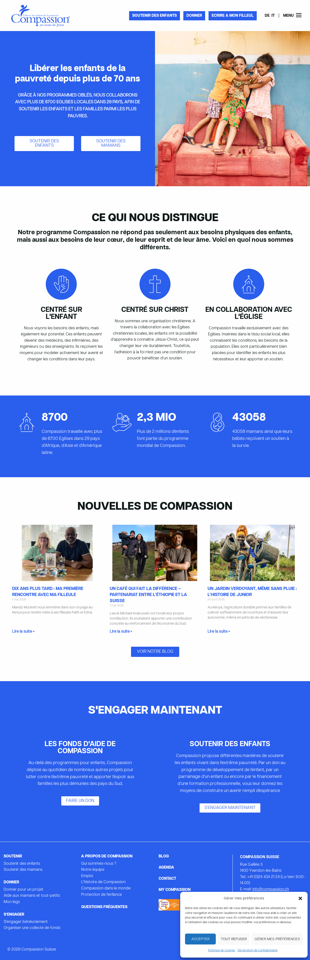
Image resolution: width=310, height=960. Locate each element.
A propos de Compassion (106, 856)
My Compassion (175, 890)
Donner (194, 16)
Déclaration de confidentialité (258, 950)
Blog (164, 856)
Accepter (200, 939)
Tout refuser (234, 939)
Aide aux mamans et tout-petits (32, 896)
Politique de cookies (221, 950)
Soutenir (13, 856)
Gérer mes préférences (277, 939)
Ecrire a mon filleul (233, 16)
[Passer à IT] (273, 16)
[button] (300, 898)
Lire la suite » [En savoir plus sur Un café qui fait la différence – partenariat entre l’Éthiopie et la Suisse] (121, 632)
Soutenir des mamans (23, 870)
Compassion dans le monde (106, 888)
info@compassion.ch (270, 889)
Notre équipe (92, 870)
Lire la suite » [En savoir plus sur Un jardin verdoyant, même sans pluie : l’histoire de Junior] (219, 632)
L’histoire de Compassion (103, 882)
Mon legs (12, 902)
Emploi (87, 876)
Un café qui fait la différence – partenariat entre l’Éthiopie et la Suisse (148, 595)
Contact (167, 879)
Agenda (166, 868)
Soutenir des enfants (154, 16)
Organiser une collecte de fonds (32, 928)
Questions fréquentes (104, 907)
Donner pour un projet (23, 890)
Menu (292, 15)
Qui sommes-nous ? (98, 864)
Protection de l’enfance (101, 895)
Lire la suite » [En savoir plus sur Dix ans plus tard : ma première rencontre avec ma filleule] (23, 632)
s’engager (14, 915)
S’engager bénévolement (26, 922)
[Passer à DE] (267, 16)
